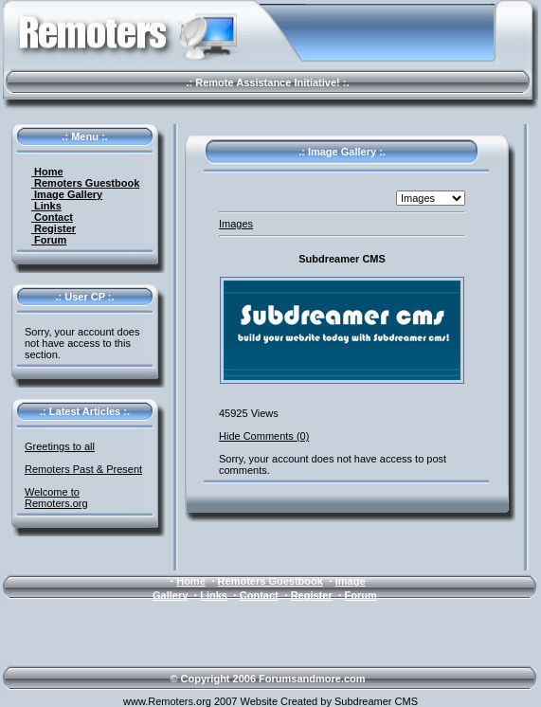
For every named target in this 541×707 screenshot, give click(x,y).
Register (53, 228)
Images (236, 223)
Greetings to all (60, 446)
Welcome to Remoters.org (56, 497)
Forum (48, 239)
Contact (52, 217)
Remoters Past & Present (83, 469)
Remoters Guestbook (85, 183)
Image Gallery (66, 194)
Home (47, 171)
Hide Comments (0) (264, 436)
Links (46, 205)
